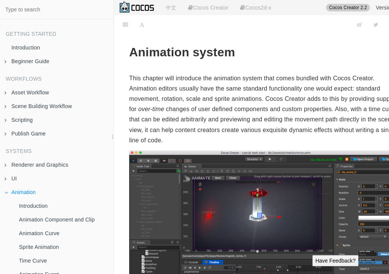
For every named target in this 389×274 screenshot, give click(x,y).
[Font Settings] (142, 24)
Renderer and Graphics (36, 165)
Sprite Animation (39, 247)
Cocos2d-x (255, 8)
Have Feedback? (335, 261)
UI (11, 178)
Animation (20, 192)
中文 (171, 8)
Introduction (25, 48)
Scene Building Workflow (38, 106)
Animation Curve (39, 233)
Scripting (19, 120)
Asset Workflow (27, 92)
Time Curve (33, 261)
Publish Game (25, 134)
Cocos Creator (208, 8)
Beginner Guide (27, 61)
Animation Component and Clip (57, 220)
